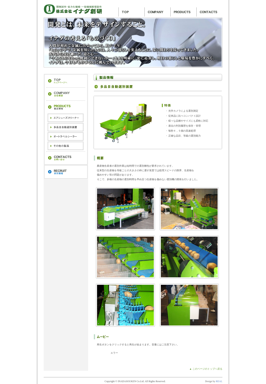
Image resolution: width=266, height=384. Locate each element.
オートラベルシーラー (66, 136)
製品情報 (183, 12)
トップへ (65, 81)
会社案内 (157, 12)
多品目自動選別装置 (66, 127)
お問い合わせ (209, 12)
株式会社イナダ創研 (74, 9)
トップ (131, 12)
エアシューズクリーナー (66, 118)
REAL (219, 381)
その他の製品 (66, 146)
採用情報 (65, 171)
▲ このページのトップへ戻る (205, 368)
